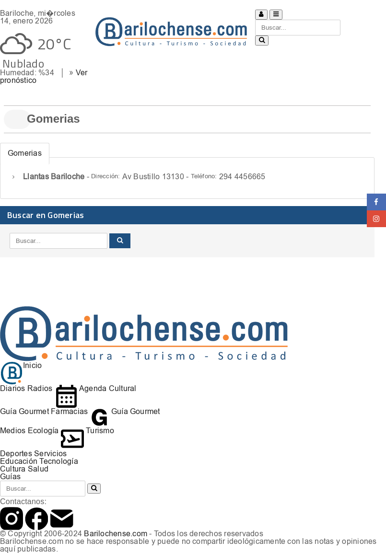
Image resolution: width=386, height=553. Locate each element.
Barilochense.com (115, 534)
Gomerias (25, 153)
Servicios (50, 453)
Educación (18, 461)
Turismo (87, 430)
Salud (38, 469)
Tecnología (58, 461)
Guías (10, 476)
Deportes (16, 453)
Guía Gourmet (24, 411)
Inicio (21, 365)
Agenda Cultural (96, 388)
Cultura (13, 469)
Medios (12, 430)
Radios (39, 388)
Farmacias (69, 411)
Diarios (12, 388)
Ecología (43, 430)
